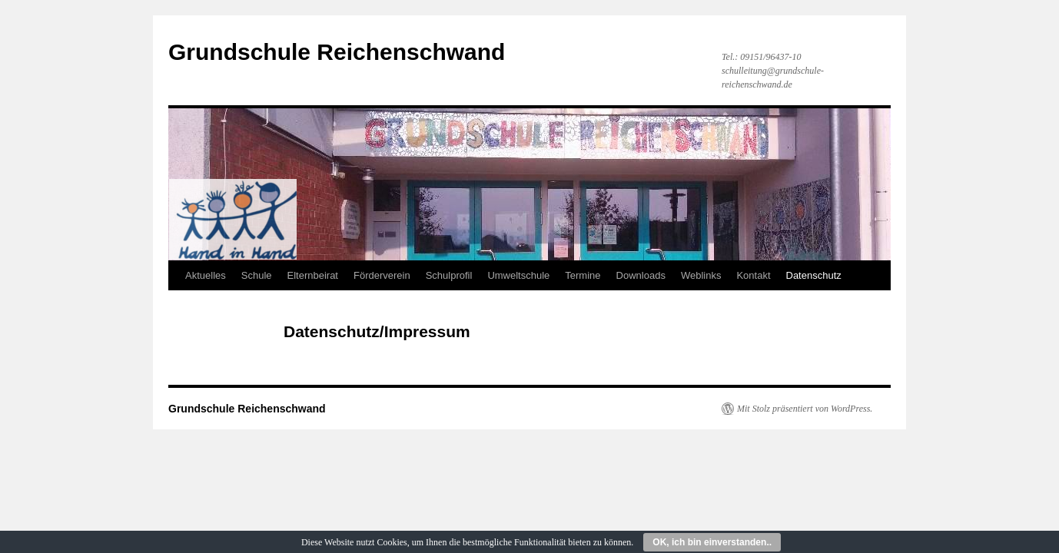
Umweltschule (518, 275)
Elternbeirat (312, 275)
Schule (256, 275)
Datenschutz (814, 275)
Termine (582, 275)
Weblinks (701, 275)
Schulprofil (449, 275)
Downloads (641, 275)
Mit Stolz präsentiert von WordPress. (804, 408)
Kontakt (753, 275)
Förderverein (382, 275)
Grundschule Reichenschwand (336, 52)
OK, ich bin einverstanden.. (712, 542)
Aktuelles (205, 275)
